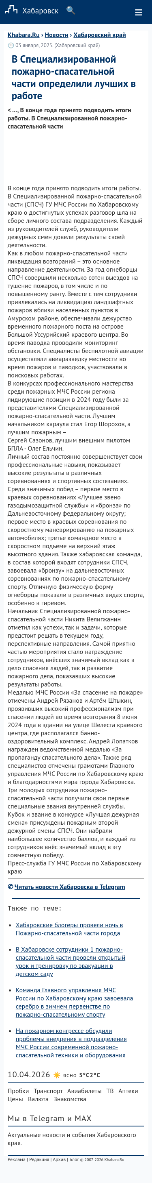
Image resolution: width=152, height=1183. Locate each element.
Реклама (17, 1161)
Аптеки (128, 1092)
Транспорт (48, 1092)
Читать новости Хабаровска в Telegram (70, 886)
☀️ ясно (77, 1077)
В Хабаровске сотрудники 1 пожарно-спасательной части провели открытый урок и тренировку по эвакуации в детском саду (70, 963)
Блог (74, 1161)
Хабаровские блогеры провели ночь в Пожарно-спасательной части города (69, 930)
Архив (59, 1161)
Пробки (18, 1092)
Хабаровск (29, 10)
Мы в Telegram (36, 1120)
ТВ (109, 1092)
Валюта (38, 1100)
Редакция (39, 1161)
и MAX (79, 1120)
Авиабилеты (84, 1092)
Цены (15, 1100)
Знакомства (70, 1100)
